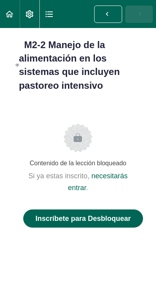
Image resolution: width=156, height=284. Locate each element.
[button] (10, 14)
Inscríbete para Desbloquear (83, 218)
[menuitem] (29, 14)
